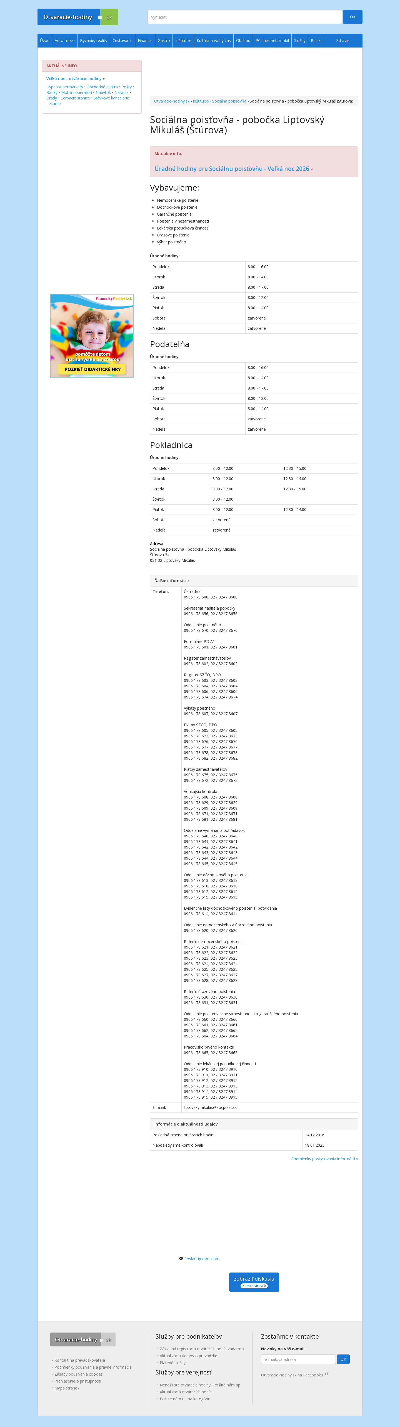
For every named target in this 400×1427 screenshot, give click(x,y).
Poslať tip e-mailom (201, 1258)
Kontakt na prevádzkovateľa (79, 1360)
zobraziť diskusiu (254, 1281)
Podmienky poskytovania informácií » (324, 1158)
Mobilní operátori (76, 92)
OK (353, 16)
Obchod (243, 40)
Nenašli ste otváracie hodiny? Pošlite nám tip (200, 1385)
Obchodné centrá (102, 86)
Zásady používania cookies (78, 1374)
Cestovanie (122, 40)
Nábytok (103, 92)
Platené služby (173, 1362)
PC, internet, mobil (272, 40)
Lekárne (53, 103)
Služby (300, 40)
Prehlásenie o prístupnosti (77, 1381)
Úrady (51, 98)
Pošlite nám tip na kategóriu (185, 1398)
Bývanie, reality (93, 40)
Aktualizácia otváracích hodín (186, 1391)
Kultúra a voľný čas (214, 40)
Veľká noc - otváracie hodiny (74, 78)
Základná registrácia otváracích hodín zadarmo (202, 1348)
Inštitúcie (201, 101)
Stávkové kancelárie (111, 98)
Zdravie (342, 40)
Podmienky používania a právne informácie (93, 1367)
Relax (316, 40)
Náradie (121, 92)
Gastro (164, 40)
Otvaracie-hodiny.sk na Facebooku (294, 1375)
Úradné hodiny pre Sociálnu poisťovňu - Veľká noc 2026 (231, 169)
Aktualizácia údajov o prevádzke (188, 1355)
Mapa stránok (66, 1388)
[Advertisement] (254, 72)
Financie (145, 40)
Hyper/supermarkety (64, 86)
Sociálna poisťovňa (229, 101)
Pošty (126, 86)
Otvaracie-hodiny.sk (171, 101)
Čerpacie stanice (75, 98)
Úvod (44, 40)
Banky (52, 92)
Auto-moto (65, 40)
